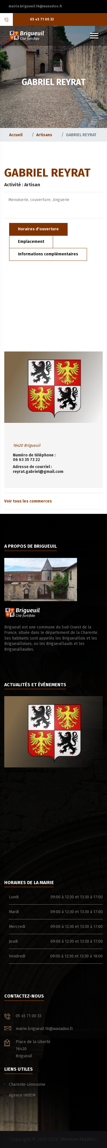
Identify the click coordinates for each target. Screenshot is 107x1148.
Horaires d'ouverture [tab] (38, 229)
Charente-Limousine (27, 1084)
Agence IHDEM (22, 1095)
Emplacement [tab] (31, 241)
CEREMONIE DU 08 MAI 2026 (53, 734)
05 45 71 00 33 (42, 19)
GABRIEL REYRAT (81, 135)
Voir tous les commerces (28, 501)
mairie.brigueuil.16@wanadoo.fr (35, 6)
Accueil (16, 135)
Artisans (44, 135)
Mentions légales (78, 1139)
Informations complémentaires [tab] (48, 254)
